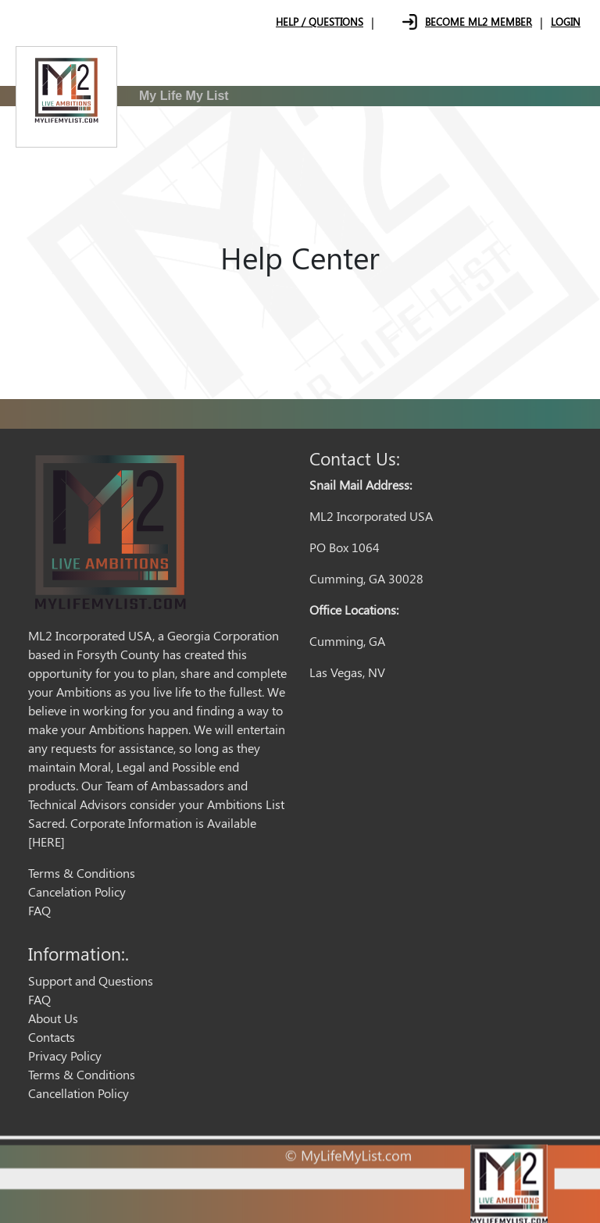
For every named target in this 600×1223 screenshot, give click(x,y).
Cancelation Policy (77, 891)
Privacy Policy (65, 1055)
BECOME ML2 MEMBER (478, 21)
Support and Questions (90, 980)
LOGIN (565, 21)
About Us (53, 1018)
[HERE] (46, 841)
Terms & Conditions (81, 873)
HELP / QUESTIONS (319, 21)
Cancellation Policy (78, 1093)
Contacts (51, 1037)
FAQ (39, 910)
